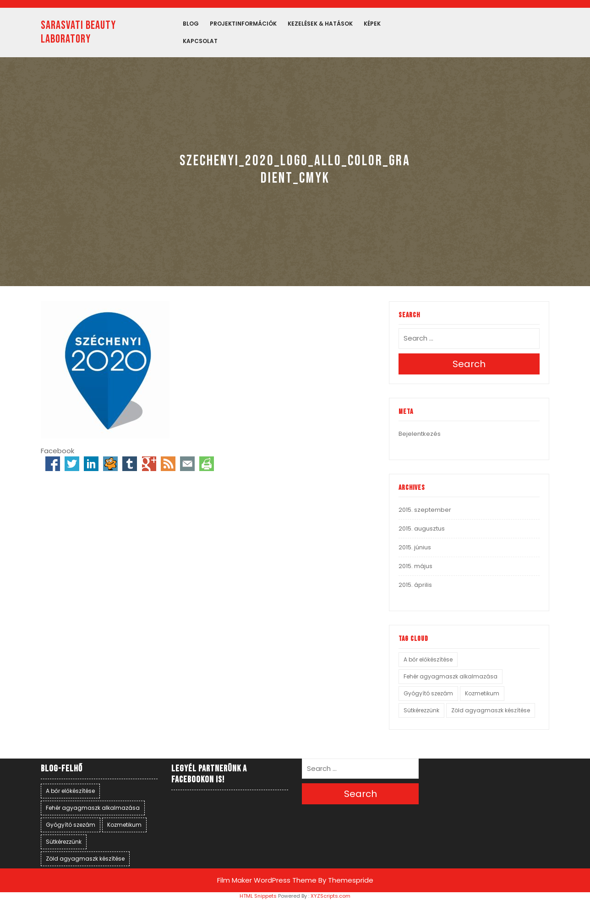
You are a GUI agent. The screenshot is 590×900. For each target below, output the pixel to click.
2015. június (415, 547)
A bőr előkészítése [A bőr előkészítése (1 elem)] (428, 659)
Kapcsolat (200, 41)
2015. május (415, 566)
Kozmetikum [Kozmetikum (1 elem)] (482, 693)
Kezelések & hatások (320, 23)
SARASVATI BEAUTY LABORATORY (78, 32)
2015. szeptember (425, 509)
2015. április (415, 584)
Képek (372, 23)
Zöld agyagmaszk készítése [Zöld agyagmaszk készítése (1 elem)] (490, 710)
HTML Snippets (258, 896)
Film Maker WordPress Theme (267, 880)
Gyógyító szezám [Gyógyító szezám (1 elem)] (428, 693)
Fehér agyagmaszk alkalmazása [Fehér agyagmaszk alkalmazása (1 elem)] (450, 676)
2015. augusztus (422, 528)
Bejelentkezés (420, 433)
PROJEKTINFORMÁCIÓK (243, 23)
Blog (191, 23)
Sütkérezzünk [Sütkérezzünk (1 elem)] (421, 710)
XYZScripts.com (330, 896)
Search (469, 364)
